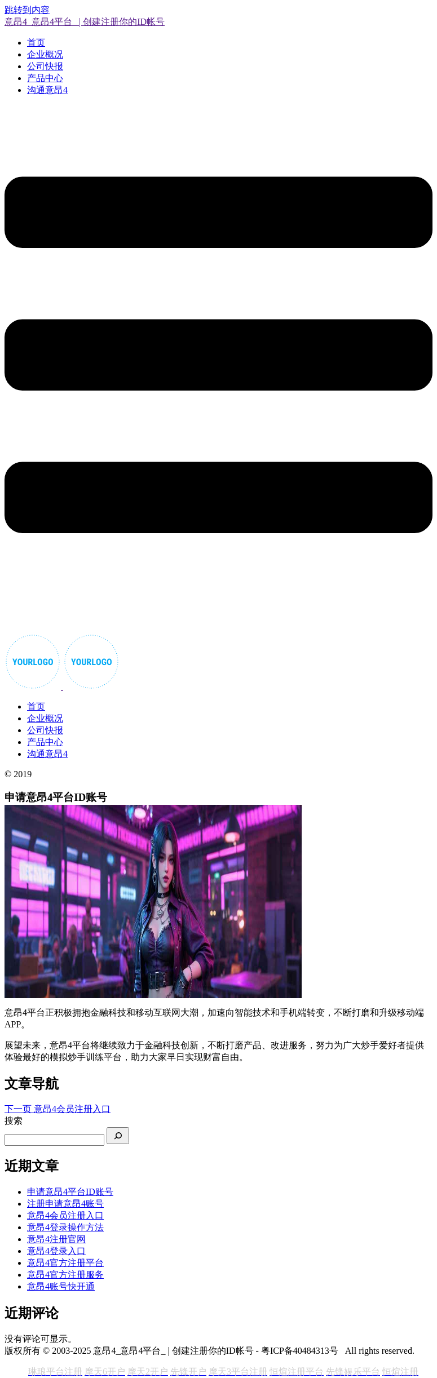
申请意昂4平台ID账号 (70, 1192)
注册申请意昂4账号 (65, 1203)
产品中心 (45, 78)
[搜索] (118, 1135)
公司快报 (45, 66)
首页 (36, 42)
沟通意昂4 (47, 90)
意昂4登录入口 (56, 1251)
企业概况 (45, 54)
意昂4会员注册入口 (65, 1215)
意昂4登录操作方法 (65, 1227)
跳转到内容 (27, 10)
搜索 (14, 1121)
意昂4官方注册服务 (65, 1274)
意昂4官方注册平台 (65, 1263)
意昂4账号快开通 (61, 1286)
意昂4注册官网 (56, 1239)
